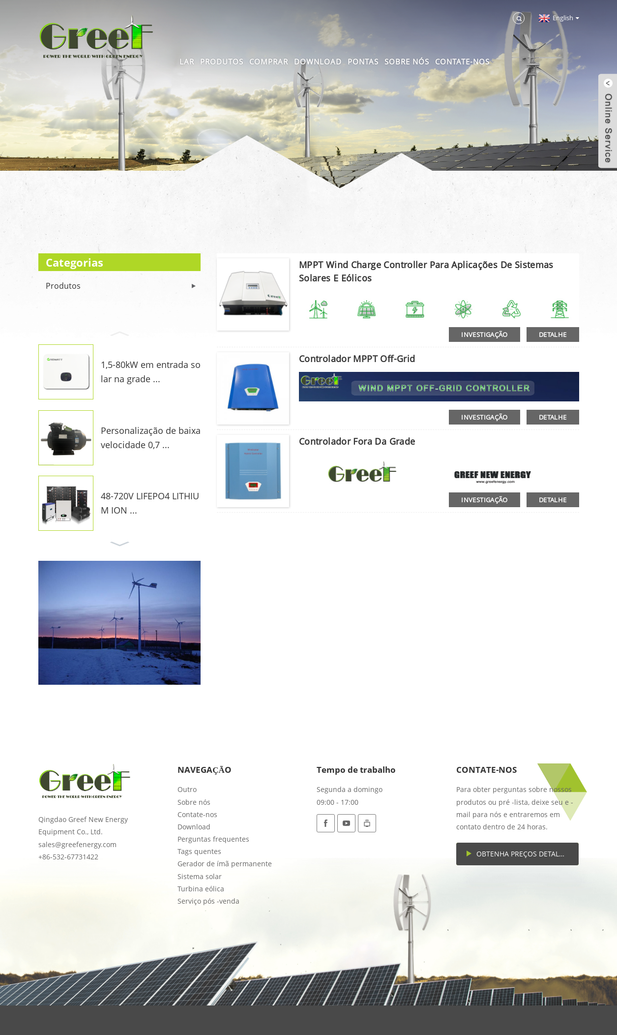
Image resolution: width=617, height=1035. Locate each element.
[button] (119, 332)
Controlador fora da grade (357, 441)
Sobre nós (406, 61)
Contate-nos (462, 61)
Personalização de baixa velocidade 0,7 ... (151, 438)
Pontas (363, 61)
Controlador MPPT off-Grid (357, 359)
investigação (484, 334)
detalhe (553, 334)
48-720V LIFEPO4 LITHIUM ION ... (150, 503)
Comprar (268, 61)
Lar (186, 61)
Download (318, 61)
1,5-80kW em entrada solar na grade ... (151, 372)
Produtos (221, 61)
